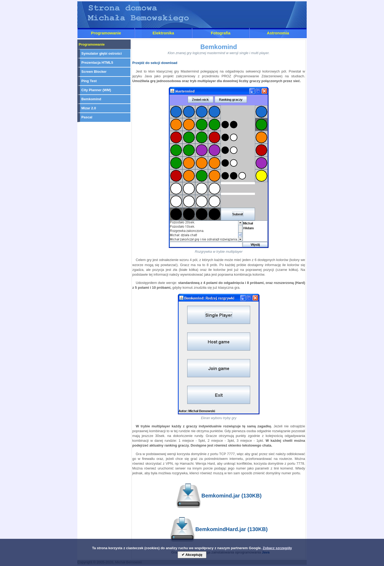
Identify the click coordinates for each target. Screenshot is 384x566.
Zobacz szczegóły (277, 548)
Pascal (86, 117)
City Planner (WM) (96, 90)
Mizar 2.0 (88, 108)
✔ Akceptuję (192, 555)
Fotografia (220, 33)
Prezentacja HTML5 (97, 63)
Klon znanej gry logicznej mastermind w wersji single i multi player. (219, 53)
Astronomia (278, 33)
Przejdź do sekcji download (154, 63)
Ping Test (89, 81)
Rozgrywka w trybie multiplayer (218, 252)
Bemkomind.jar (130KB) (219, 496)
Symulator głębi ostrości (101, 53)
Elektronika (163, 33)
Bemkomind (91, 99)
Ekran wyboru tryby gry (219, 418)
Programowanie (106, 33)
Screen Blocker (94, 72)
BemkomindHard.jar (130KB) (218, 530)
